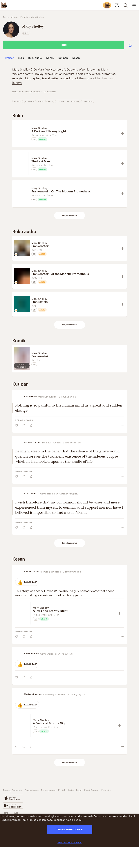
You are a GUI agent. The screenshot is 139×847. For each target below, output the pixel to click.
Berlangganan (48, 790)
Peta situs (106, 790)
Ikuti (64, 44)
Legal (79, 790)
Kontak (61, 790)
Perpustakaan (32, 790)
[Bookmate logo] (4, 5)
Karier (71, 790)
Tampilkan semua (69, 215)
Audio (41, 101)
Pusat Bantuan (91, 790)
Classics (29, 101)
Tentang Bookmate (12, 790)
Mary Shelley (39, 128)
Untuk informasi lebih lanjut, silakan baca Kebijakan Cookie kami (41, 819)
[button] (130, 45)
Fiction (17, 101)
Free (50, 101)
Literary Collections (68, 101)
